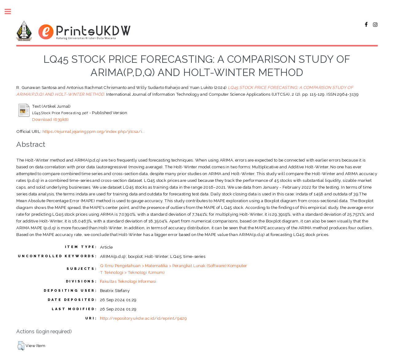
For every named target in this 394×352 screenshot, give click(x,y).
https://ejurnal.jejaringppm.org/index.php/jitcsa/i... (93, 131)
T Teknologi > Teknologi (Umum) (132, 272)
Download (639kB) (50, 119)
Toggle (11, 11)
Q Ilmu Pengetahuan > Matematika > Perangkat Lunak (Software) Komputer (173, 265)
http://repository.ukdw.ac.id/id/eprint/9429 (143, 318)
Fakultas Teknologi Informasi (128, 281)
